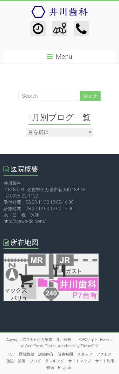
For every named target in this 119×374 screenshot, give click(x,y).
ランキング (54, 361)
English (64, 367)
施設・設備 (15, 361)
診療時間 (65, 354)
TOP (11, 354)
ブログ (35, 361)
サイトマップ (79, 361)
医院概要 (26, 354)
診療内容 (46, 354)
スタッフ (84, 354)
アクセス (104, 354)
